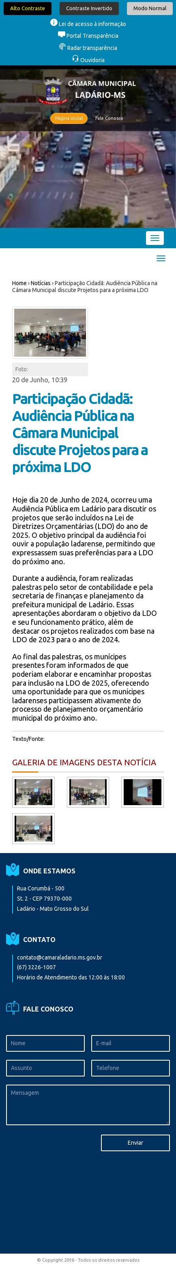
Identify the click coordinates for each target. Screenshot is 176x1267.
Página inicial (69, 118)
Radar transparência (88, 48)
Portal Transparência (88, 35)
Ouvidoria (88, 60)
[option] (88, 146)
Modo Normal (149, 8)
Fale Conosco (109, 118)
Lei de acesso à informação (88, 24)
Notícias (41, 283)
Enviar (135, 1142)
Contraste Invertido (89, 8)
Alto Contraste (27, 8)
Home (19, 283)
